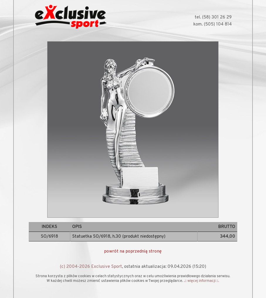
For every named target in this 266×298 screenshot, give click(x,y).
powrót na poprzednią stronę (133, 251)
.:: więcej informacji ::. (201, 281)
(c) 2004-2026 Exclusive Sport (91, 267)
